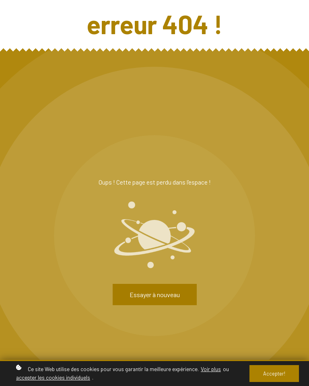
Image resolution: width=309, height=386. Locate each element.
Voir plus (211, 368)
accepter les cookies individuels (53, 377)
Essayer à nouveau (155, 294)
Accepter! (274, 373)
